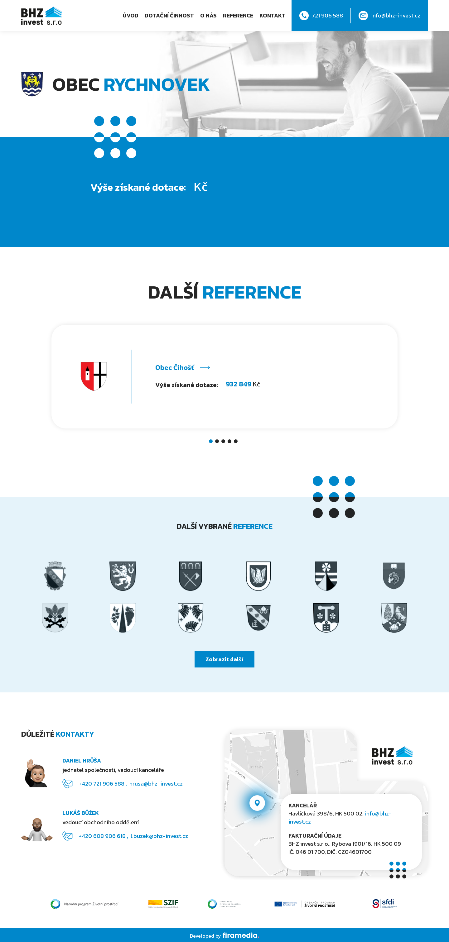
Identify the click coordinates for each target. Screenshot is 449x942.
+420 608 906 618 (103, 836)
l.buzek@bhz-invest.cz (159, 836)
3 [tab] (224, 442)
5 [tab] (237, 442)
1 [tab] (212, 442)
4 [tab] (231, 442)
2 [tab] (218, 442)
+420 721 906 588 (102, 783)
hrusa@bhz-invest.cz (156, 783)
